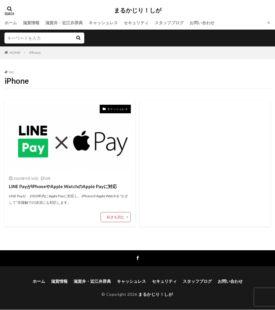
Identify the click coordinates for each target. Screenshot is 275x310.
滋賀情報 (31, 22)
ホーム (10, 22)
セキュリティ (136, 22)
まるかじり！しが (137, 10)
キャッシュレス (103, 22)
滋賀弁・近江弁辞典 (64, 22)
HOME (14, 52)
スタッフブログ (169, 22)
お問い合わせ (202, 22)
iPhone (35, 52)
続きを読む (116, 217)
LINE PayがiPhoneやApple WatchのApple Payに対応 (62, 186)
